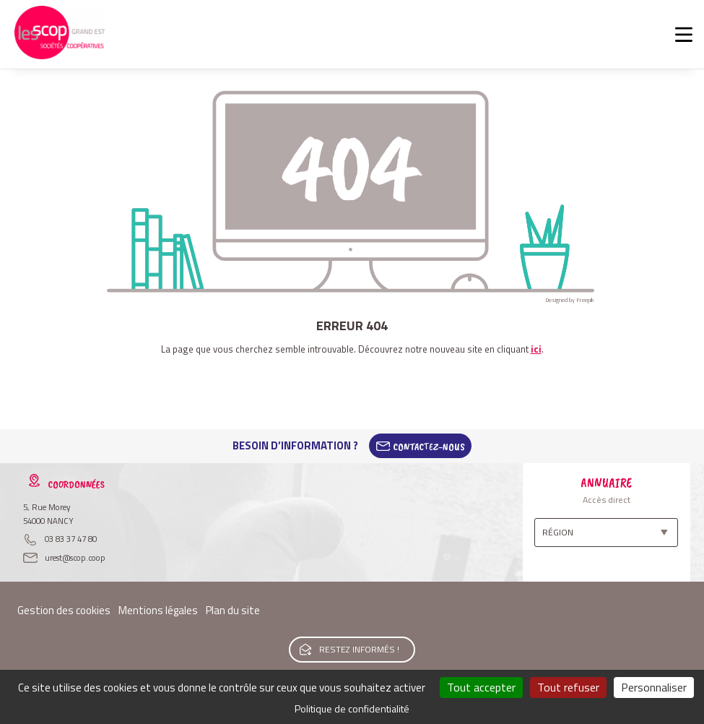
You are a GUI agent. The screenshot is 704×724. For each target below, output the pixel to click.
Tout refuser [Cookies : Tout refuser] (568, 687)
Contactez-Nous (429, 445)
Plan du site (233, 610)
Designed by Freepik (569, 300)
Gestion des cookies (63, 610)
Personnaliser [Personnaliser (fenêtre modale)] (654, 687)
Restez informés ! (359, 649)
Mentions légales (158, 610)
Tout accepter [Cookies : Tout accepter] (481, 687)
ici (536, 349)
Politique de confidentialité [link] (352, 708)
